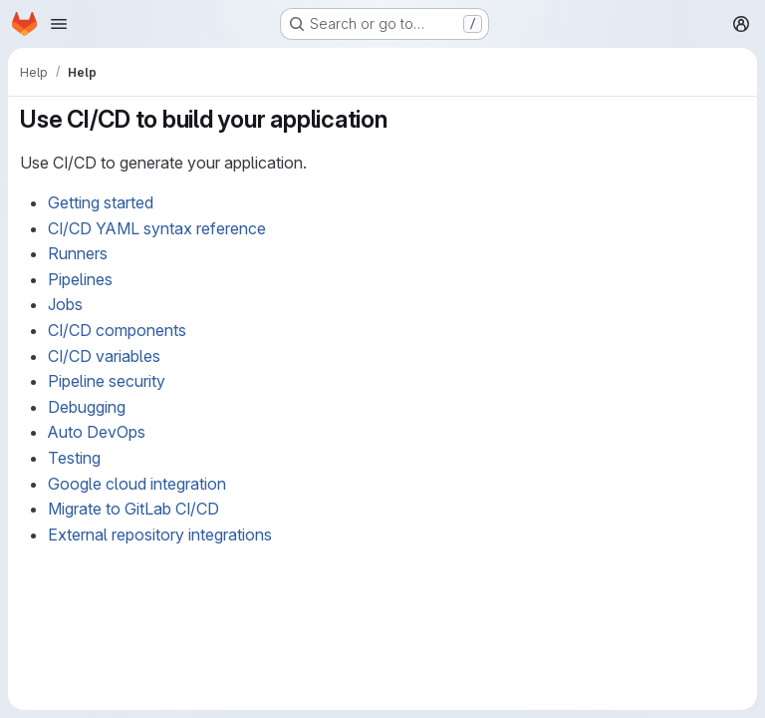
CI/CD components (117, 330)
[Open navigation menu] (59, 24)
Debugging (87, 407)
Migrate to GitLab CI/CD (133, 509)
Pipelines (80, 279)
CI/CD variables (104, 356)
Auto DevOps (96, 432)
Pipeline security (106, 381)
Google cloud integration (137, 484)
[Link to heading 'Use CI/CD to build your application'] (400, 119)
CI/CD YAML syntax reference (157, 228)
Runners (78, 253)
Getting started (100, 202)
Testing (74, 458)
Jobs (65, 304)
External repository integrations (160, 534)
